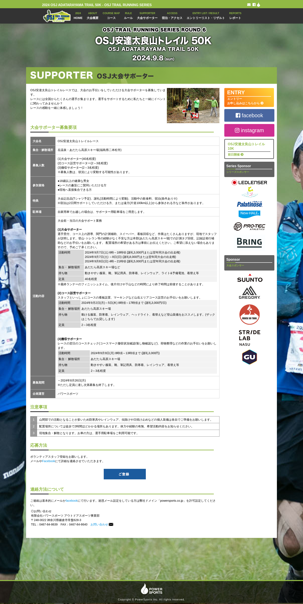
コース (111, 15)
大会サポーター (147, 15)
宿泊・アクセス (172, 15)
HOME (78, 15)
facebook (72, 500)
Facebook (48, 461)
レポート (235, 15)
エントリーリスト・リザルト (206, 15)
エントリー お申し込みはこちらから (249, 97)
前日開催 (249, 149)
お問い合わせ (101, 524)
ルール (128, 15)
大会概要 (92, 15)
